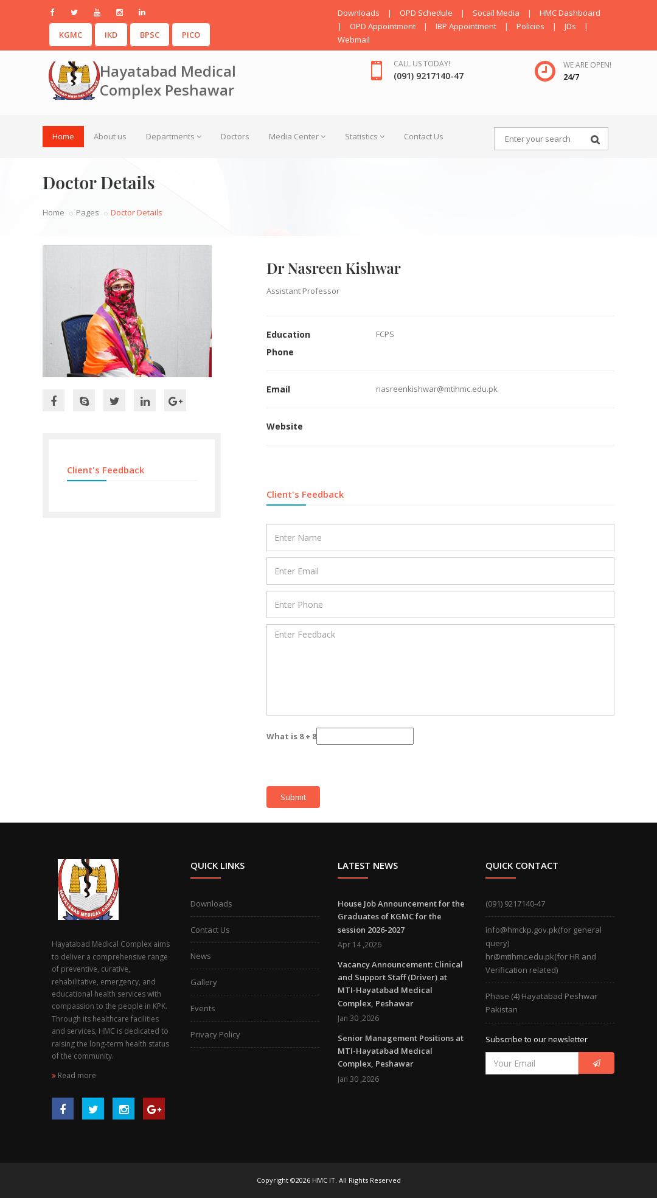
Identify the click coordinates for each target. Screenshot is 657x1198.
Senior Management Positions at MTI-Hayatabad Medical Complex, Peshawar (401, 1051)
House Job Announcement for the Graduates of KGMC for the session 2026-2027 (401, 916)
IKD (111, 34)
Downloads (359, 12)
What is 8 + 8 (291, 736)
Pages (87, 212)
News (200, 955)
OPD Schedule (426, 12)
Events (202, 1008)
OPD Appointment (382, 26)
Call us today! (422, 63)
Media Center (297, 136)
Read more (74, 1075)
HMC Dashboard (570, 12)
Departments (173, 136)
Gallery (203, 982)
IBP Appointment (466, 26)
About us (110, 136)
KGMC (70, 34)
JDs (570, 26)
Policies (530, 26)
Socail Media (496, 12)
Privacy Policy (215, 1034)
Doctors (235, 136)
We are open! (587, 65)
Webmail (354, 39)
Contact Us (423, 136)
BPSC (149, 34)
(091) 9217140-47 (515, 903)
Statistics (364, 136)
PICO (191, 34)
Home (63, 136)
